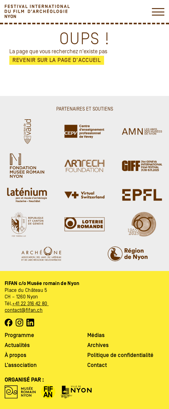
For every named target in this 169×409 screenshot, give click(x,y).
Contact (97, 365)
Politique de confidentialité (120, 355)
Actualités (17, 345)
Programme (19, 335)
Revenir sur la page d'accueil (56, 60)
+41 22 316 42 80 (30, 304)
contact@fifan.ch (24, 310)
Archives (98, 345)
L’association (21, 365)
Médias (96, 335)
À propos (15, 355)
